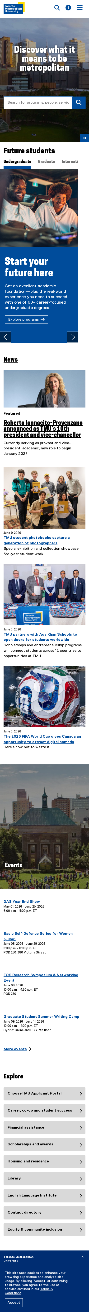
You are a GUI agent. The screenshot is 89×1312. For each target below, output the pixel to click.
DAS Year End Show (22, 896)
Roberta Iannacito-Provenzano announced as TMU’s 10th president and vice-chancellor (43, 424)
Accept (13, 1303)
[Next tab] (83, 331)
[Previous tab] (5, 331)
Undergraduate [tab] (17, 162)
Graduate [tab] (46, 162)
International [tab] (74, 162)
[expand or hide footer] (82, 1251)
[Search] (78, 103)
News (11, 354)
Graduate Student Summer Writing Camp (41, 1011)
